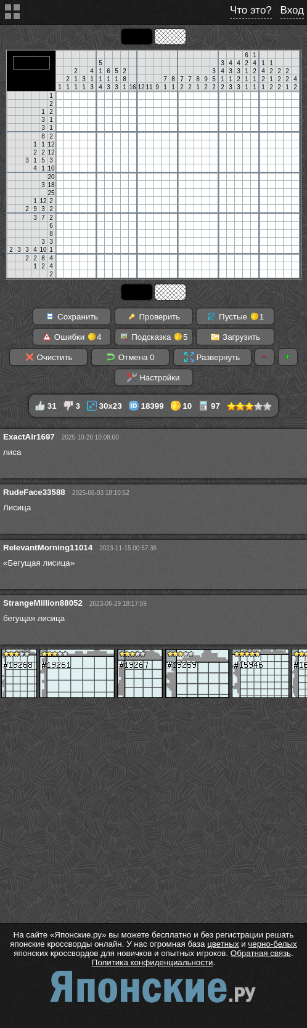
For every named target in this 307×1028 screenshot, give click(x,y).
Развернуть (212, 357)
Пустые (235, 316)
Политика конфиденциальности (152, 962)
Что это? (251, 10)
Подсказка (153, 337)
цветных (223, 944)
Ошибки (71, 337)
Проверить (153, 316)
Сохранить (71, 316)
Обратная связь (261, 953)
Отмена (130, 357)
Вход (292, 10)
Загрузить (235, 337)
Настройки (153, 377)
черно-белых (272, 944)
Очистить (49, 357)
